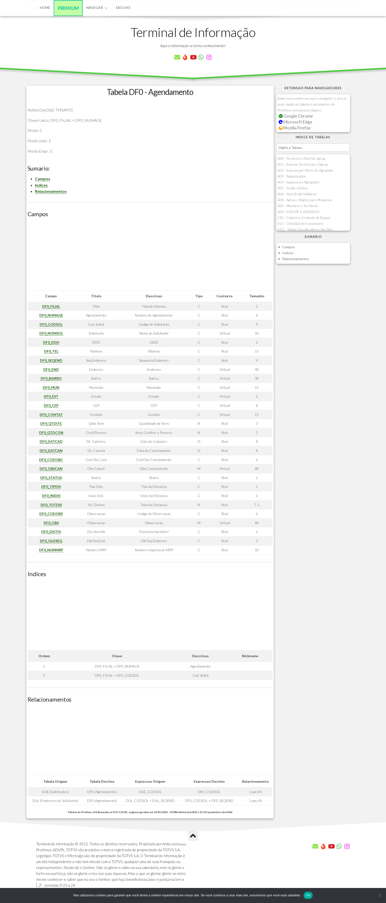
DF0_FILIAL (51, 306)
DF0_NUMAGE (51, 315)
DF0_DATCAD (51, 441)
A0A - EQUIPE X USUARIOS (298, 212)
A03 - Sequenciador (291, 176)
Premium (68, 8)
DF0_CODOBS (51, 514)
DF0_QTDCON (51, 432)
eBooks (123, 7)
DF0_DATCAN (51, 450)
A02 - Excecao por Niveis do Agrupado (305, 170)
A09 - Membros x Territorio (297, 206)
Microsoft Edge (295, 121)
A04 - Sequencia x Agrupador (298, 182)
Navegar (94, 7)
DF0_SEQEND (51, 360)
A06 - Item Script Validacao (297, 194)
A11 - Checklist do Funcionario (300, 223)
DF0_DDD (51, 342)
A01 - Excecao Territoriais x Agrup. (302, 164)
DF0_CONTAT (51, 414)
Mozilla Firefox (295, 127)
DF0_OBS (51, 523)
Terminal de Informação (193, 32)
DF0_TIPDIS (51, 486)
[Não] (379, 895)
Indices (41, 185)
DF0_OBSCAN (51, 468)
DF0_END (51, 369)
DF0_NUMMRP (51, 550)
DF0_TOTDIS (51, 505)
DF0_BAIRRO (51, 378)
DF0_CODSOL (51, 324)
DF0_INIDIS (51, 496)
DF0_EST (51, 396)
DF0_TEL (51, 351)
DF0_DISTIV (51, 532)
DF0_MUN (51, 387)
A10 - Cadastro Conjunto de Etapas (303, 217)
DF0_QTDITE (51, 423)
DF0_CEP (51, 405)
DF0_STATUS (51, 478)
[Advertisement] (150, 255)
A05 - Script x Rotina (292, 188)
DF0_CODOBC (51, 460)
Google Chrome (296, 116)
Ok (308, 895)
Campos (42, 178)
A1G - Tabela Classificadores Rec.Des (305, 229)
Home (45, 7)
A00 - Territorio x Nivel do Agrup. (301, 158)
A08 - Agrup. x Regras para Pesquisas (304, 200)
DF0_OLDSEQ (51, 541)
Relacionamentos (51, 191)
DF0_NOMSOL (51, 333)
